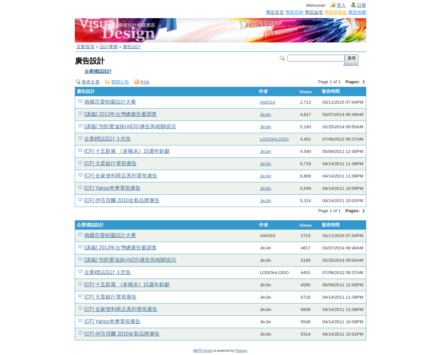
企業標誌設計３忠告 (107, 139)
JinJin (265, 114)
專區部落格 (335, 12)
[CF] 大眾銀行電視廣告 (110, 163)
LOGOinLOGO (274, 139)
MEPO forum (202, 350)
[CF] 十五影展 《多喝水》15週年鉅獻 (127, 151)
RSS (145, 82)
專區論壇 (314, 12)
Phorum (241, 350)
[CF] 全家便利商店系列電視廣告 (120, 175)
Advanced (351, 64)
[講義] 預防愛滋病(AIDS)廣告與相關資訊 (130, 126)
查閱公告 (120, 82)
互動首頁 (85, 46)
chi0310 (267, 102)
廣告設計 (132, 46)
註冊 (361, 5)
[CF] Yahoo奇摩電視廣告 (112, 188)
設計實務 (109, 46)
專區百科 (294, 12)
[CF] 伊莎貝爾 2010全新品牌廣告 (122, 200)
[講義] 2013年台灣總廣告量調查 (120, 114)
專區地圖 (357, 12)
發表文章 (91, 82)
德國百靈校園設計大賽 (110, 102)
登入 (341, 5)
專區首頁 (275, 12)
